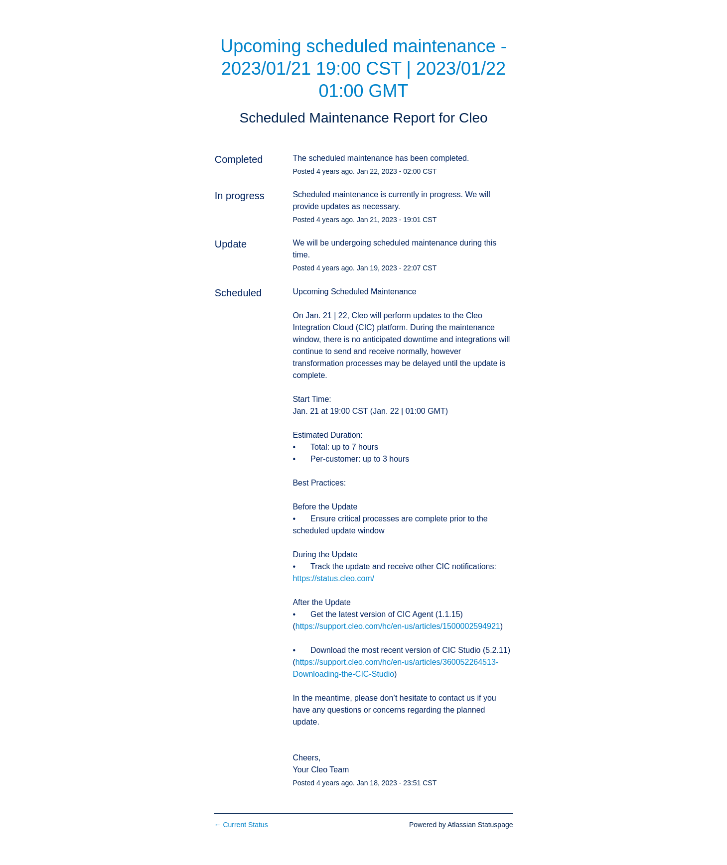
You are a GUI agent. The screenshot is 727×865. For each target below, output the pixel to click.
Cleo (473, 117)
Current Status (241, 825)
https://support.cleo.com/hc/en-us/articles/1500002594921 (397, 626)
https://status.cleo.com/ (333, 578)
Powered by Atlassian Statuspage (461, 825)
